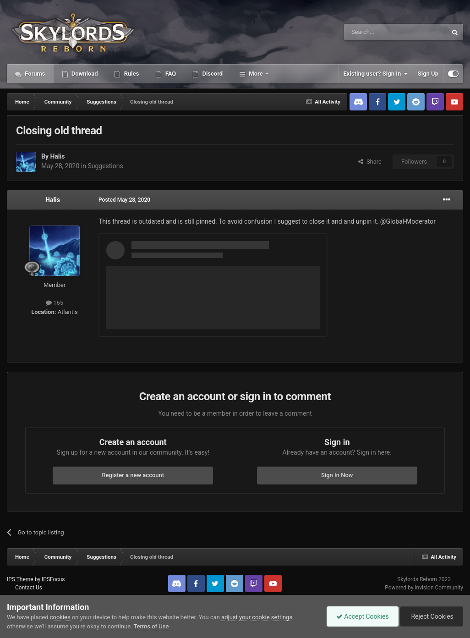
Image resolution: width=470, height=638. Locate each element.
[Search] (374, 32)
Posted (124, 200)
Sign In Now (337, 475)
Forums (34, 73)
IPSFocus (53, 579)
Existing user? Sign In (376, 73)
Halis (57, 156)
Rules (130, 73)
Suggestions (105, 166)
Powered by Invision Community (424, 587)
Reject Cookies (432, 616)
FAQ (170, 73)
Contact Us (28, 587)
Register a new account (133, 475)
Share (370, 161)
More (255, 73)
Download (84, 73)
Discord (212, 73)
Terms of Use (151, 626)
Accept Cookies (362, 616)
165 (54, 302)
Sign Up (428, 73)
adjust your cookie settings (256, 617)
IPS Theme (20, 579)
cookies (60, 617)
